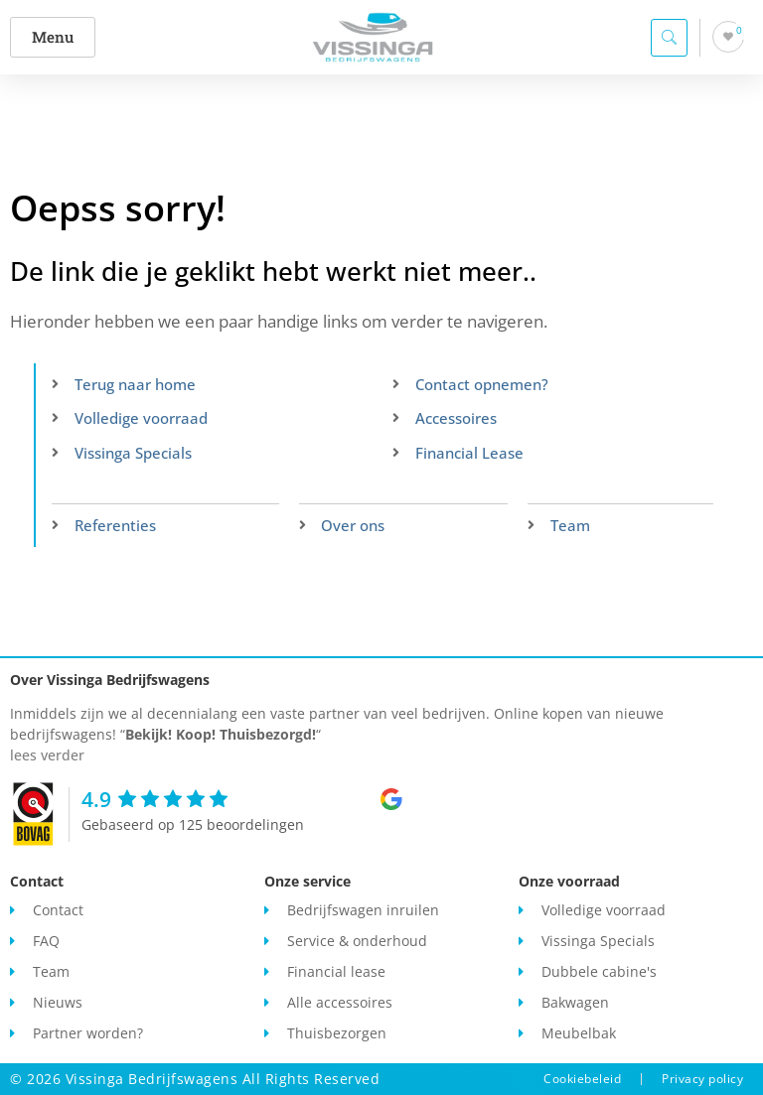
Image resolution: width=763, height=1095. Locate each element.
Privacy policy (702, 1078)
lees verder (47, 755)
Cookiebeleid (582, 1078)
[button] (55, 37)
